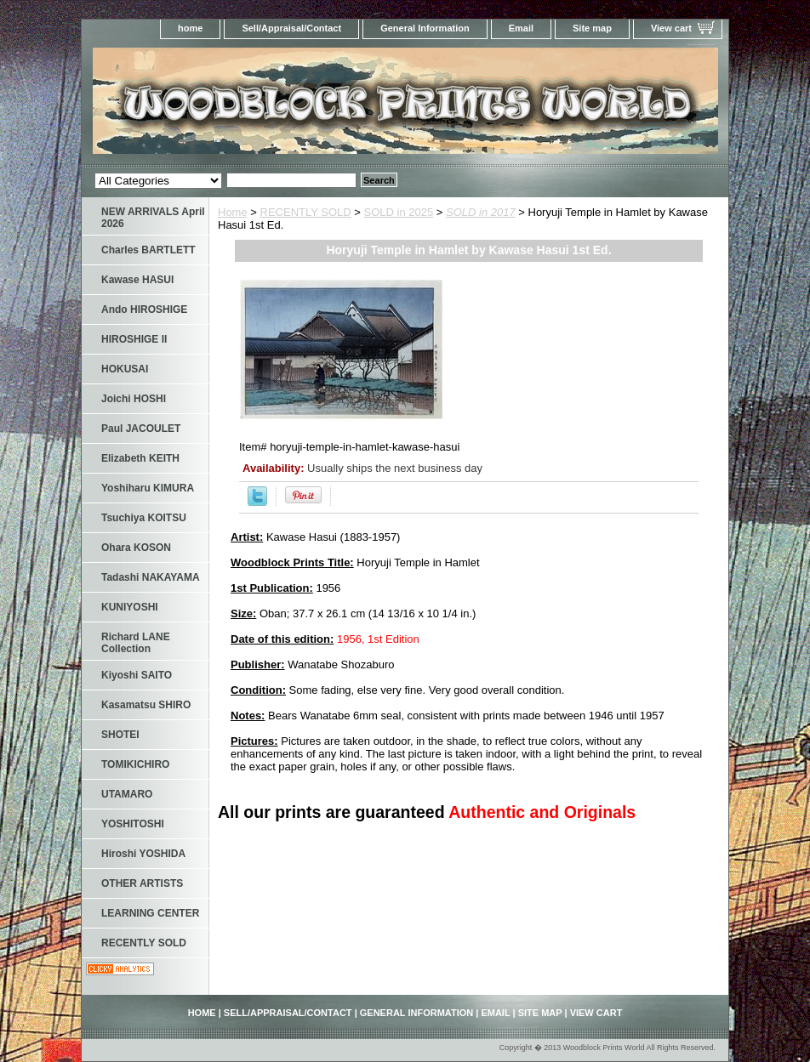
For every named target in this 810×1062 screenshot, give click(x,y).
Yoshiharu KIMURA (147, 488)
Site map (592, 28)
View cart (671, 28)
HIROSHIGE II (134, 339)
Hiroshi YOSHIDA (143, 854)
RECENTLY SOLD (305, 212)
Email (521, 28)
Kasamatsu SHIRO (146, 705)
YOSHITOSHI (132, 824)
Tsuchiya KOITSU (143, 518)
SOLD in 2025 (399, 212)
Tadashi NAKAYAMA (150, 577)
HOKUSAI (124, 369)
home (190, 28)
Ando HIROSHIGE (144, 309)
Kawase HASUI (137, 280)
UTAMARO (126, 794)
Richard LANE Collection (135, 643)
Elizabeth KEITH (140, 458)
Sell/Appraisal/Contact (291, 28)
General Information (425, 28)
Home (233, 212)
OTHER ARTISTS (142, 883)
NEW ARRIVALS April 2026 (153, 218)
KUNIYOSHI (129, 607)
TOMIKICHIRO (135, 764)
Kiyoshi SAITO (136, 675)
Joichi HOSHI (133, 399)
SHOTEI (120, 735)
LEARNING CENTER (150, 913)
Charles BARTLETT (148, 250)
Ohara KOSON (136, 548)
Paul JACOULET (140, 428)
